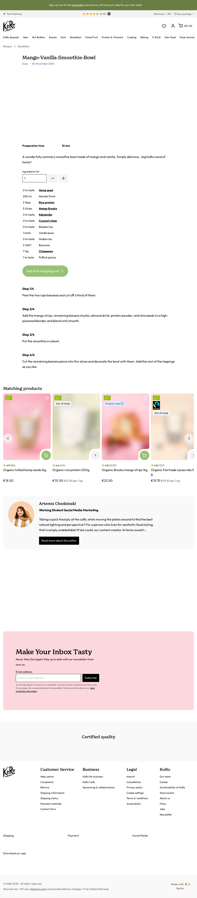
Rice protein (46, 202)
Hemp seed (46, 190)
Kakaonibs (45, 214)
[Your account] (173, 26)
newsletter (78, 4)
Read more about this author (59, 540)
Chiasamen (46, 251)
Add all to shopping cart (45, 270)
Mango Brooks (48, 208)
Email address (24, 671)
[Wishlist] (164, 26)
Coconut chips (48, 221)
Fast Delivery (12, 13)
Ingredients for (30, 171)
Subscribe (91, 678)
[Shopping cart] (185, 26)
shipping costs (38, 889)
